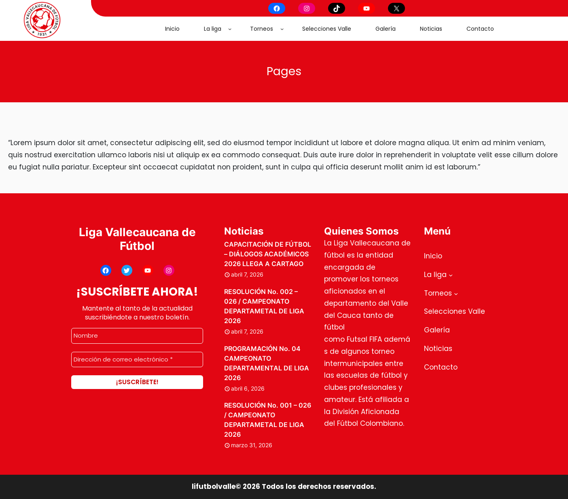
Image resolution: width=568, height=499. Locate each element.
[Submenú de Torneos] (282, 28)
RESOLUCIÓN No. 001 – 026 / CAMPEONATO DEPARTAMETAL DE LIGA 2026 (267, 419)
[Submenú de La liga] (229, 28)
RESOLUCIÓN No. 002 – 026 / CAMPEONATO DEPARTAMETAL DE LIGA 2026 (264, 306)
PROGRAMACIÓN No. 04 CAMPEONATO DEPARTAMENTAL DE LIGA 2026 (266, 363)
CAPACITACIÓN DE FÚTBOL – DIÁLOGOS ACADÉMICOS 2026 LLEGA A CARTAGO (267, 254)
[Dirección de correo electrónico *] (137, 359)
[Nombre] (137, 335)
